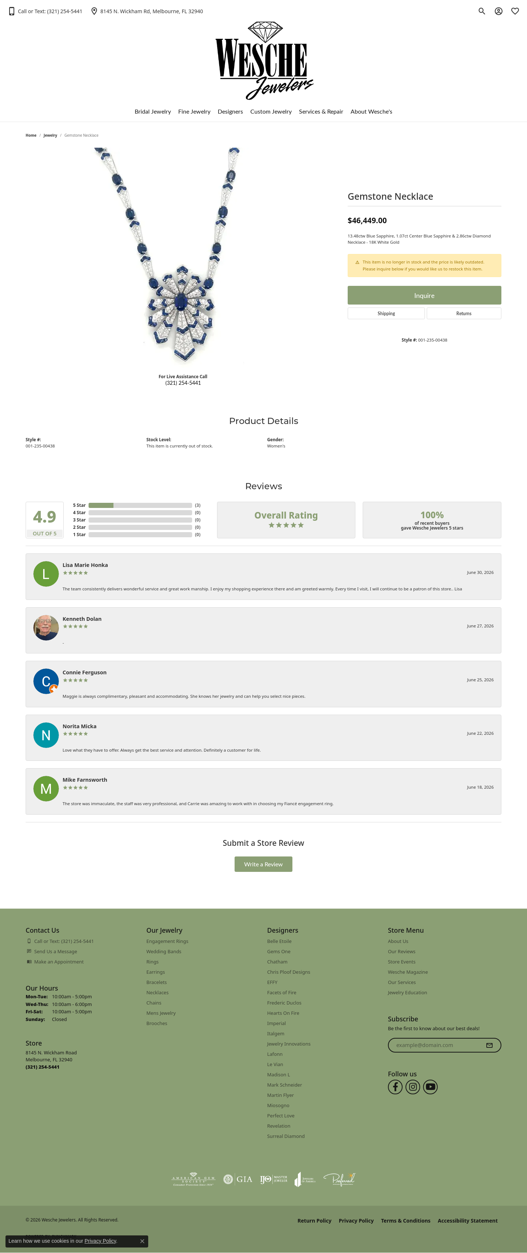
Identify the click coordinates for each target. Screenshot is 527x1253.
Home (31, 135)
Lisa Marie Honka (85, 564)
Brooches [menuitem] (156, 1023)
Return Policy (315, 1220)
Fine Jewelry (194, 111)
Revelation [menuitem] (278, 1126)
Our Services (402, 982)
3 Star (79, 520)
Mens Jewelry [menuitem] (161, 1013)
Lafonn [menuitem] (275, 1054)
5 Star (79, 505)
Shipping (386, 313)
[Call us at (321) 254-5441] (43, 1067)
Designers (230, 111)
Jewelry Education (407, 992)
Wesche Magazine (408, 972)
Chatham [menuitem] (277, 961)
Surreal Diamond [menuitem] (286, 1136)
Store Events (401, 961)
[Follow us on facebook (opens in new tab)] (395, 1087)
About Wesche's (371, 111)
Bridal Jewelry (153, 111)
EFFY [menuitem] (272, 982)
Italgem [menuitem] (275, 1033)
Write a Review (263, 864)
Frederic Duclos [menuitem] (284, 1002)
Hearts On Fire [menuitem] (283, 1013)
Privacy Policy (356, 1220)
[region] (183, 258)
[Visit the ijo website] (273, 1179)
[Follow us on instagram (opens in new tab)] (412, 1087)
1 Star (79, 534)
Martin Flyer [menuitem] (280, 1095)
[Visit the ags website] (193, 1179)
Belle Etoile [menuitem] (279, 941)
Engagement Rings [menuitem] (167, 941)
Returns (463, 313)
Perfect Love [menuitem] (281, 1115)
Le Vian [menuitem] (275, 1064)
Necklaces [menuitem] (157, 992)
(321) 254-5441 (183, 382)
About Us (398, 941)
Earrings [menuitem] (155, 972)
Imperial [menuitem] (276, 1023)
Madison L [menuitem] (278, 1074)
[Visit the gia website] (238, 1179)
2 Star (79, 527)
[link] (146, 11)
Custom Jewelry (271, 111)
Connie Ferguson (84, 672)
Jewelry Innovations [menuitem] (289, 1043)
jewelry (50, 135)
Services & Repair (321, 111)
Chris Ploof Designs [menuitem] (288, 972)
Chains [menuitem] (153, 1002)
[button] (44, 11)
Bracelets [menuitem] (156, 982)
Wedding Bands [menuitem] (164, 951)
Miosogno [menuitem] (278, 1105)
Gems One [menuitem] (279, 951)
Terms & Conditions (405, 1220)
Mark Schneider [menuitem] (284, 1084)
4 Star (79, 512)
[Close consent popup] (142, 1241)
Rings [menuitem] (152, 961)
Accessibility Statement (468, 1220)
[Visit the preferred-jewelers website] (339, 1179)
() (198, 505)
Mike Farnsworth (85, 779)
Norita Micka (80, 726)
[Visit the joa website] (305, 1179)
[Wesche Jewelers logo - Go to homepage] (264, 54)
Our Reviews (401, 951)
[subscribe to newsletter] (489, 1045)
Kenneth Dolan (82, 618)
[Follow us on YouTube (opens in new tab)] (430, 1087)
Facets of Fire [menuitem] (281, 992)
